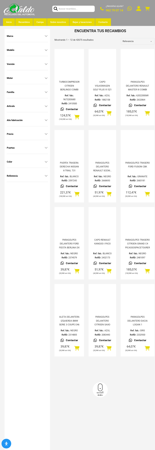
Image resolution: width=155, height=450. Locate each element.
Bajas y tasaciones (82, 22)
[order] (137, 41)
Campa (40, 22)
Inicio (9, 22)
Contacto (103, 22)
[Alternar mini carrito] (147, 9)
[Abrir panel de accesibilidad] (6, 443)
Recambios (24, 22)
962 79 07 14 (114, 10)
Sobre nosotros (58, 22)
